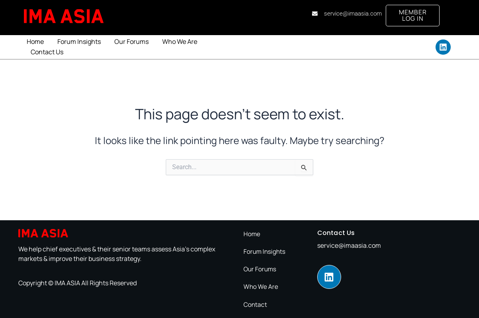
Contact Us (47, 52)
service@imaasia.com (349, 246)
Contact (255, 304)
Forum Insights (79, 42)
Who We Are (179, 42)
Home (35, 42)
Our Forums (131, 42)
